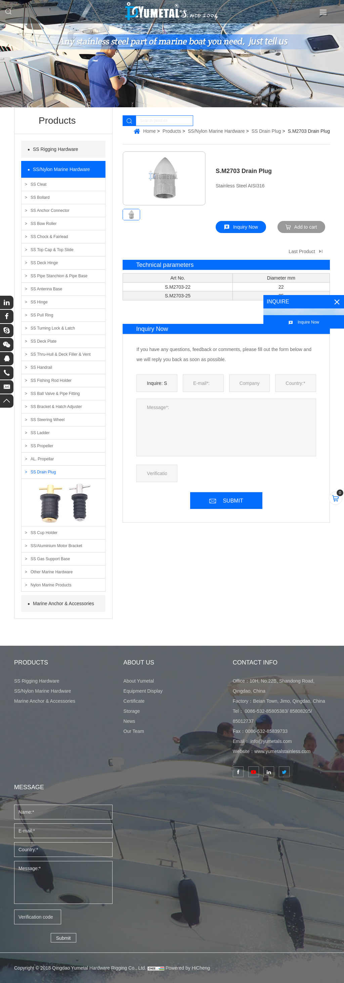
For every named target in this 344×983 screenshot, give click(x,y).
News (129, 721)
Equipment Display (143, 691)
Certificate (133, 701)
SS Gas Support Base (50, 559)
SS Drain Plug (43, 472)
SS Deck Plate (43, 341)
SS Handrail (41, 367)
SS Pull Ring (42, 315)
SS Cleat (38, 184)
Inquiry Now (245, 227)
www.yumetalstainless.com (282, 751)
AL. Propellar (42, 459)
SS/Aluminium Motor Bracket (56, 545)
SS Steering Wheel (47, 419)
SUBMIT (233, 501)
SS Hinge (39, 302)
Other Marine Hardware (52, 572)
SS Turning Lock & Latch (53, 328)
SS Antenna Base (46, 289)
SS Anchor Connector (50, 210)
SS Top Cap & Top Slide (52, 249)
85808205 (300, 711)
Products (172, 131)
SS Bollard (40, 197)
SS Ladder (40, 432)
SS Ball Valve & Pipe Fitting (55, 393)
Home (149, 131)
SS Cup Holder (44, 532)
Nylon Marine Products (51, 585)
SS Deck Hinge (44, 263)
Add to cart (305, 227)
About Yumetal (138, 681)
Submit (63, 938)
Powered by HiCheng (188, 968)
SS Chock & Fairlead (49, 236)
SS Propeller (42, 446)
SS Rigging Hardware (55, 149)
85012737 (243, 721)
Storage (131, 711)
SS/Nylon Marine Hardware (61, 169)
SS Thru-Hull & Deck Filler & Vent (61, 354)
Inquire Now (308, 322)
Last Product (302, 251)
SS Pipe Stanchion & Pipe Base (59, 276)
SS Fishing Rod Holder (51, 380)
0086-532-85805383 (266, 711)
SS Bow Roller (43, 223)
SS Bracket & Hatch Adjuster (56, 406)
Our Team (133, 731)
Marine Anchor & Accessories (63, 603)
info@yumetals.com (271, 741)
